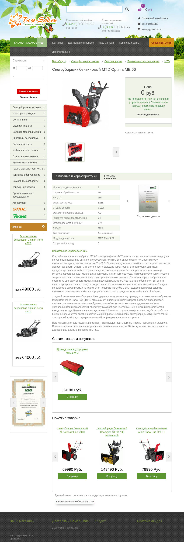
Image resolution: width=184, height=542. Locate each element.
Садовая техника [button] (22, 125)
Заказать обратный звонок (155, 18)
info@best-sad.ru (150, 24)
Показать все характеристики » (70, 251)
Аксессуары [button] (19, 202)
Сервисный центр (129, 42)
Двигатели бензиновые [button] (26, 138)
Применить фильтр (28, 91)
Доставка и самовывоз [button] (81, 42)
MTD (167, 61)
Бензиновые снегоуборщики (143, 61)
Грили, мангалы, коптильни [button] (28, 168)
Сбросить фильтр (28, 97)
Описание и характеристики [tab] (76, 176)
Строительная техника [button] (25, 156)
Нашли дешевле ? (148, 114)
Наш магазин (106, 42)
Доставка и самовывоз (66, 527)
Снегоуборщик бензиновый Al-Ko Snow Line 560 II (72, 430)
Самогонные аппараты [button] (26, 180)
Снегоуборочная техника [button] (27, 107)
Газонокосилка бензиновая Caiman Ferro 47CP (28, 240)
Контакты (57, 42)
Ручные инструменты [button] (25, 162)
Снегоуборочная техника (85, 61)
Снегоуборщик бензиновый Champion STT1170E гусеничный (111, 432)
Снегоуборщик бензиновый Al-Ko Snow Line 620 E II (151, 430)
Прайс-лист (15, 538)
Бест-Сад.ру (59, 61)
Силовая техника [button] (22, 144)
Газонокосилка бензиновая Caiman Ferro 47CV (28, 308)
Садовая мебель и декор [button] (27, 131)
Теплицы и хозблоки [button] (24, 187)
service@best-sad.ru (151, 29)
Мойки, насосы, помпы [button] (25, 150)
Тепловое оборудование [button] (26, 174)
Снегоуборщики (113, 61)
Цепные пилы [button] (20, 119)
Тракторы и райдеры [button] (24, 113)
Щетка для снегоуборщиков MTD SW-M (72, 351)
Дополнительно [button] (61, 51)
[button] (13, 402)
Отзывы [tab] (110, 176)
